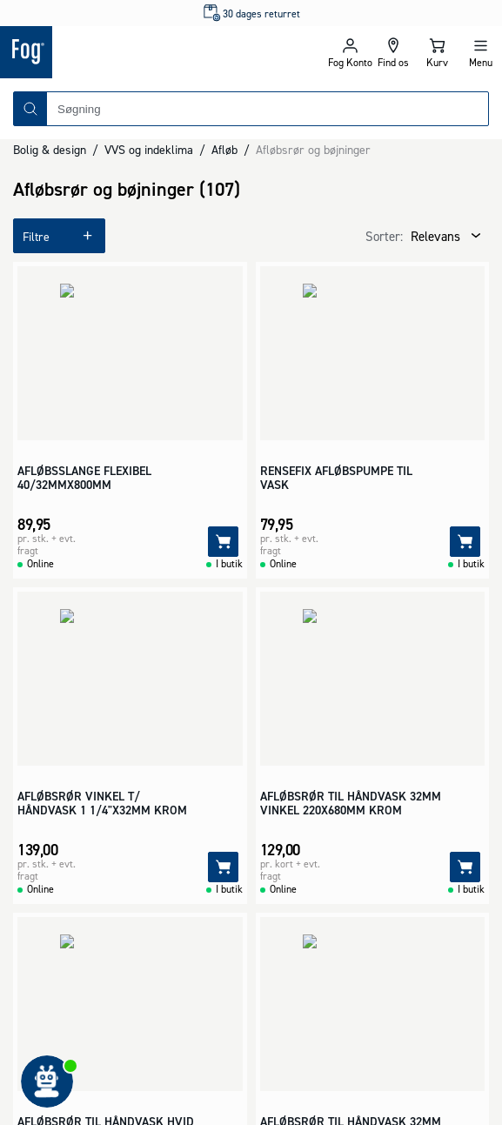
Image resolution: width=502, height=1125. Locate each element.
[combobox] (267, 108)
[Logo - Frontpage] (125, 52)
